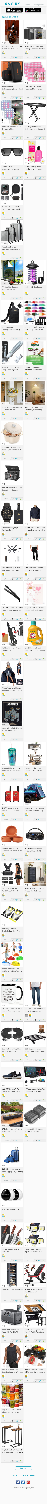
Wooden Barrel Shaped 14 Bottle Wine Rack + (12, 47)
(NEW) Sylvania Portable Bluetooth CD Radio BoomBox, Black (33, 850)
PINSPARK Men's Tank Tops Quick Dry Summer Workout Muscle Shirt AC (12, 1372)
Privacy (24, 1475)
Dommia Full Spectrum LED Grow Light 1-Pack (12, 127)
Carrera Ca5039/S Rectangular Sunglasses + (11, 169)
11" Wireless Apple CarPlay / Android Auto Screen (35, 1090)
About (16, 1475)
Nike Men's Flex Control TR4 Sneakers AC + (11, 1091)
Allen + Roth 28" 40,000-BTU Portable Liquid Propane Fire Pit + (12, 1131)
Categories (39, 4)
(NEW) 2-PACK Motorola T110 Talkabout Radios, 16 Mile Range (11, 810)
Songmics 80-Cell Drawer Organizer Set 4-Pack (34, 1130)
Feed (32, 1475)
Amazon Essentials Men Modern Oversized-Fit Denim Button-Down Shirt (35, 530)
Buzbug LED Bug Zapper (34, 287)
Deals (27, 4)
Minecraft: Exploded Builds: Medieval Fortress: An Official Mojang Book (12, 730)
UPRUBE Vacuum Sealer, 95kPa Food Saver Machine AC (35, 1372)
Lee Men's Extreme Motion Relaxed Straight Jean (35, 1010)
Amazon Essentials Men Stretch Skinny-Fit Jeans (34, 570)
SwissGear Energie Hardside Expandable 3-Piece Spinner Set (11, 249)
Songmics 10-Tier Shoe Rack (12, 1289)
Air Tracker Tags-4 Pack (10, 1209)
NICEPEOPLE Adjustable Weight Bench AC (33, 1290)
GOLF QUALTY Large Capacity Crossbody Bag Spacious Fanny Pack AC (11, 329)
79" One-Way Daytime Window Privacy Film (10, 288)
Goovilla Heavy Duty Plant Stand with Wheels (11, 1050)
